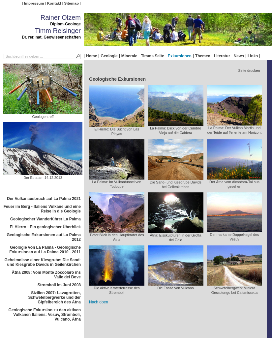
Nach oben (98, 302)
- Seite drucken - (249, 70)
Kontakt (54, 3)
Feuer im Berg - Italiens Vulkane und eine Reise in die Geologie (42, 208)
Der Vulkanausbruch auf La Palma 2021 (44, 198)
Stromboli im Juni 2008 (59, 285)
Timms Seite (152, 56)
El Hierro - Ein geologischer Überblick (45, 227)
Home (91, 56)
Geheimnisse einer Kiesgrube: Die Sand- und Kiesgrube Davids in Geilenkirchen (43, 262)
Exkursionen (180, 56)
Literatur (222, 56)
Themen (202, 56)
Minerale (129, 56)
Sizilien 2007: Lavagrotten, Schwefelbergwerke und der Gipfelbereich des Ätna (54, 297)
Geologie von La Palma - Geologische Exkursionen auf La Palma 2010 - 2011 (45, 249)
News (239, 56)
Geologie (109, 56)
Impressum (34, 3)
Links (253, 56)
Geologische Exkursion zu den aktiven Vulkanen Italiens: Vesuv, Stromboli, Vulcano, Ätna (45, 315)
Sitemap (71, 3)
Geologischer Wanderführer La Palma (45, 219)
